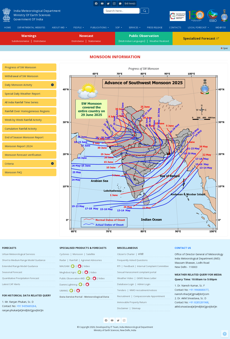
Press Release (154, 27)
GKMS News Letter (146, 278)
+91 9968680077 (198, 289)
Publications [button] (99, 27)
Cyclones (64, 254)
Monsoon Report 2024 (19, 146)
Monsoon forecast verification (23, 155)
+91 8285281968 (198, 302)
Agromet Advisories (91, 260)
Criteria (29, 164)
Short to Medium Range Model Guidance (23, 260)
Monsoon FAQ (13, 172)
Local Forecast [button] (197, 27)
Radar (63, 260)
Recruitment (123, 296)
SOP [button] (117, 27)
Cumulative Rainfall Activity (21, 128)
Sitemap (136, 308)
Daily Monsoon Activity (29, 85)
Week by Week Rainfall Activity (23, 119)
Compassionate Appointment (149, 296)
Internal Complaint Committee (153, 266)
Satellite (90, 254)
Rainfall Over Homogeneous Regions (27, 111)
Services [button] (134, 27)
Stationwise (94, 41)
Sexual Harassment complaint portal (136, 272)
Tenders (121, 290)
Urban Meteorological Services (18, 254)
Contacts (175, 27)
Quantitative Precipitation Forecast (20, 278)
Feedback (129, 266)
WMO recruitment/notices (143, 290)
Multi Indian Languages (132, 41)
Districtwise (40, 41)
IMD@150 (221, 27)
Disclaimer (122, 308)
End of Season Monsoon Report (24, 137)
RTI (118, 266)
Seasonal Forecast (12, 272)
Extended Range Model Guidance (20, 266)
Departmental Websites (31, 27)
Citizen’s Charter (126, 254)
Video (87, 266)
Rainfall (73, 260)
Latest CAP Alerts (11, 284)
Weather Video (125, 278)
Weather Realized (159, 41)
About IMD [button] (58, 27)
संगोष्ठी (140, 254)
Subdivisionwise (20, 41)
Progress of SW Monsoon (20, 67)
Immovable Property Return (132, 302)
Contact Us (183, 248)
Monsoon (78, 254)
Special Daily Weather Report (22, 93)
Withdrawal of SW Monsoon (21, 76)
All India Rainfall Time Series (21, 102)
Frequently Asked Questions (132, 260)
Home (7, 27)
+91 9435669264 (26, 306)
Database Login (125, 284)
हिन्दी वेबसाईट (130, 3)
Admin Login (143, 284)
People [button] (78, 27)
